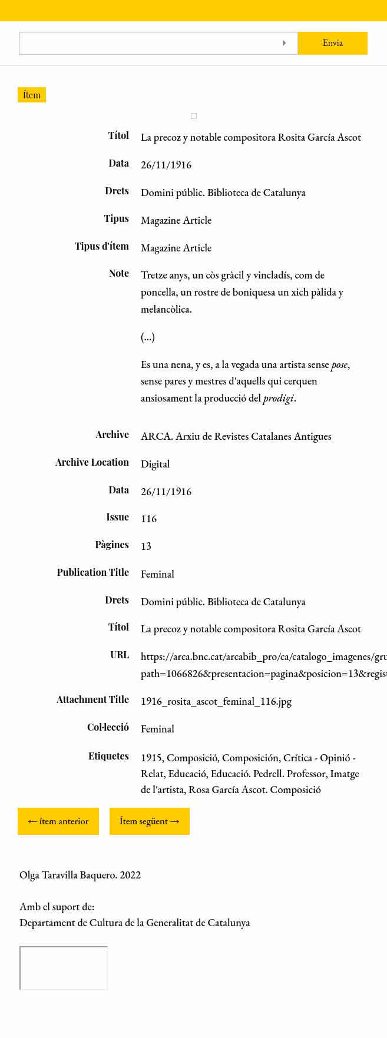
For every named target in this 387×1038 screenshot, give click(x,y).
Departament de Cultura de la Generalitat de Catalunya (134, 922)
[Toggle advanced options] (285, 43)
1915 (151, 757)
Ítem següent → (150, 821)
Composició (192, 757)
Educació (187, 773)
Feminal (157, 728)
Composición (250, 757)
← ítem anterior (58, 821)
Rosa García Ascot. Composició (254, 789)
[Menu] (10, 10)
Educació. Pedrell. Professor (268, 773)
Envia (333, 43)
